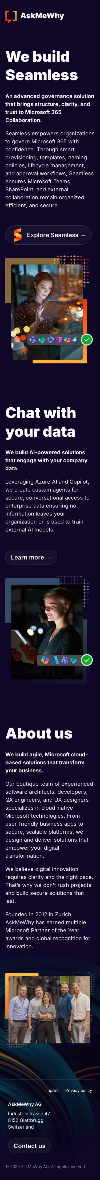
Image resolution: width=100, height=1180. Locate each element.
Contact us (29, 1145)
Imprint (52, 1090)
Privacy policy (78, 1090)
